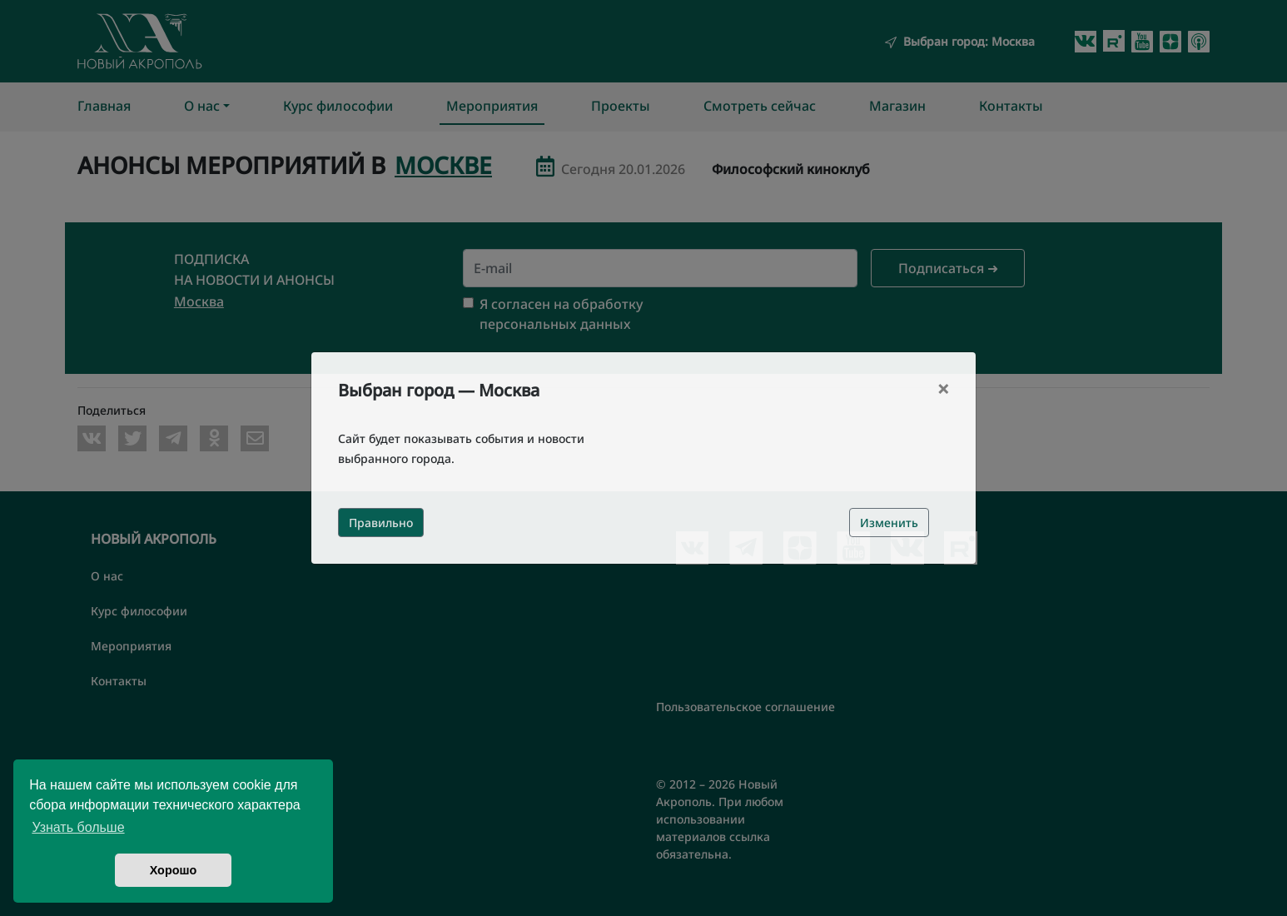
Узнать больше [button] (78, 827)
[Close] (943, 389)
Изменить (889, 522)
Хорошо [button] (173, 870)
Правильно (381, 522)
